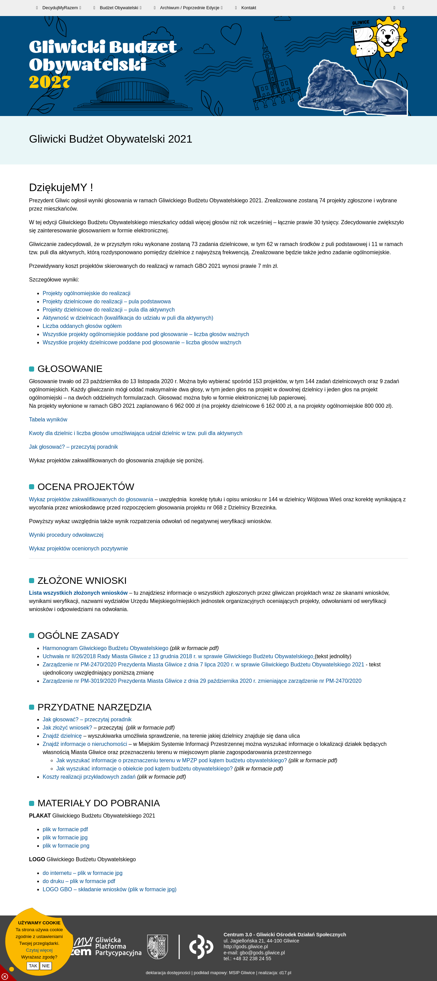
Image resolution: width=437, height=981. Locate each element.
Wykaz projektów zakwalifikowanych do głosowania (91, 499)
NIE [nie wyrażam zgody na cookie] (46, 965)
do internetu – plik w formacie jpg (83, 873)
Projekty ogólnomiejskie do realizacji (86, 293)
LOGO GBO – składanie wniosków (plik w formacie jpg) (110, 889)
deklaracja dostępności (168, 972)
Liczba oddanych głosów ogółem (82, 326)
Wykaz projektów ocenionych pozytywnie (78, 548)
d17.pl (285, 972)
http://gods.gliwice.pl (246, 946)
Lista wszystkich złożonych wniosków (78, 593)
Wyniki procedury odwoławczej (66, 535)
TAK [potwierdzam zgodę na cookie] (33, 965)
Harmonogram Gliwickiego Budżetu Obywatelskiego (106, 648)
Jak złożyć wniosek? (68, 728)
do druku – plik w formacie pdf (79, 881)
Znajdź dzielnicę (62, 736)
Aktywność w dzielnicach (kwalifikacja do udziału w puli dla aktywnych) (128, 318)
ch (239, 433)
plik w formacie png (66, 846)
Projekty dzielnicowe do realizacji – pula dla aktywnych (109, 310)
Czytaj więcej (39, 950)
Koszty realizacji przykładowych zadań (90, 777)
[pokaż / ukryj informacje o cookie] (8, 972)
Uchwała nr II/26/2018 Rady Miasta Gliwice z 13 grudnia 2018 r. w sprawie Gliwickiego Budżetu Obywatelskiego (179, 656)
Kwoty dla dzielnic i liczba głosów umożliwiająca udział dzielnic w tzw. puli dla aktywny (133, 433)
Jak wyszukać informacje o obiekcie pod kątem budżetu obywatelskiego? (145, 768)
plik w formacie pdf (65, 829)
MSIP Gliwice (242, 972)
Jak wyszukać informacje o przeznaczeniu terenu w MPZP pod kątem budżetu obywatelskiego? (172, 760)
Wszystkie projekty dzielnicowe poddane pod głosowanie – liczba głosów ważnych (142, 342)
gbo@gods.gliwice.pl (262, 952)
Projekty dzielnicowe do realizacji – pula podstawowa (107, 301)
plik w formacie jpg (65, 837)
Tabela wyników (48, 419)
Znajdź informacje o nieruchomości (86, 744)
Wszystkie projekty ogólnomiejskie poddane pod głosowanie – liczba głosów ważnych (146, 334)
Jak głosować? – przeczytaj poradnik (73, 447)
